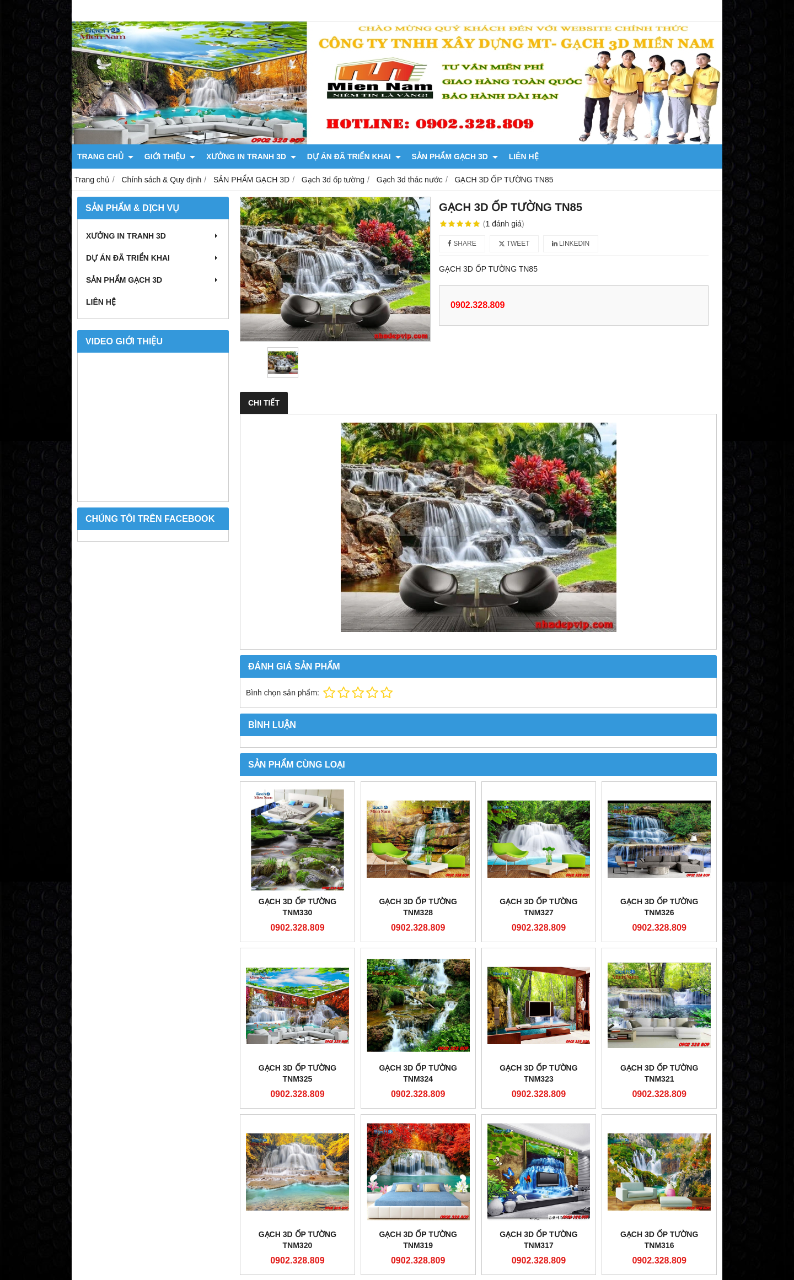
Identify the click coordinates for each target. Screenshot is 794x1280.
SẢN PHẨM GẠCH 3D (455, 156)
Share (462, 243)
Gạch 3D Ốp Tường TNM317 (538, 1137)
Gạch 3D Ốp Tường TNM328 (418, 907)
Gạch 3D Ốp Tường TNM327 (538, 907)
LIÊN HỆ (524, 156)
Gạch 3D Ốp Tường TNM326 (659, 907)
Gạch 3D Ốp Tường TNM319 (418, 1240)
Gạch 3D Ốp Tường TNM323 (538, 1073)
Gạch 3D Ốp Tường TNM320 (297, 1240)
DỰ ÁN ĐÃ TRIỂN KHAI (354, 156)
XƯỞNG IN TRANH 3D (251, 156)
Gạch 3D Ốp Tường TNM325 (297, 1073)
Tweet (514, 243)
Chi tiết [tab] (264, 402)
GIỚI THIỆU (169, 156)
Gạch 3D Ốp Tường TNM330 (297, 907)
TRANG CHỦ (105, 156)
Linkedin (571, 243)
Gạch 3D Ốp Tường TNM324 (418, 1073)
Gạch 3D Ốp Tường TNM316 (659, 1137)
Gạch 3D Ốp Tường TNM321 (659, 1073)
